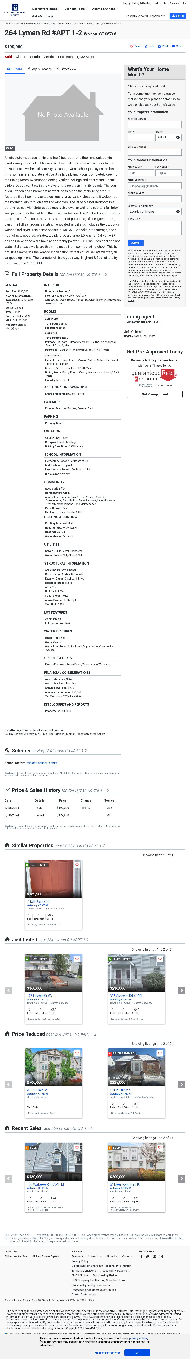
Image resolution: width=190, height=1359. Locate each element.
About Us (160, 3)
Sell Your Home (75, 9)
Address (137, 119)
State (159, 132)
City (131, 132)
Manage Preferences (108, 1352)
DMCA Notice (80, 1275)
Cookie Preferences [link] (84, 1294)
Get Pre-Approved (155, 394)
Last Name (162, 167)
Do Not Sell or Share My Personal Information (101, 1266)
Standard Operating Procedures (91, 1285)
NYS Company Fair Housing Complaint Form (99, 1280)
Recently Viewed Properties (145, 16)
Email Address (137, 180)
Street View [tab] (66, 69)
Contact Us (95, 1256)
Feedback (77, 1256)
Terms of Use (161, 298)
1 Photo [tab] (14, 69)
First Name (135, 167)
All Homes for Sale (16, 1256)
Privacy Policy (80, 1261)
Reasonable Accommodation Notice (94, 1289)
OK (137, 1352)
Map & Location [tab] (40, 69)
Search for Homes (45, 9)
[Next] (181, 990)
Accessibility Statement (115, 1270)
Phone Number (137, 193)
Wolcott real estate (173, 1238)
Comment (134, 219)
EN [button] (184, 3)
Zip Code (137, 146)
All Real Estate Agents (45, 1256)
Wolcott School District (42, 763)
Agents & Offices (105, 9)
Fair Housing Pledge (105, 1275)
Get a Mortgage (44, 16)
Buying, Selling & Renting (137, 3)
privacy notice (138, 1338)
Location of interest (140, 206)
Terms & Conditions (84, 1270)
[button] (178, 16)
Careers (174, 3)
